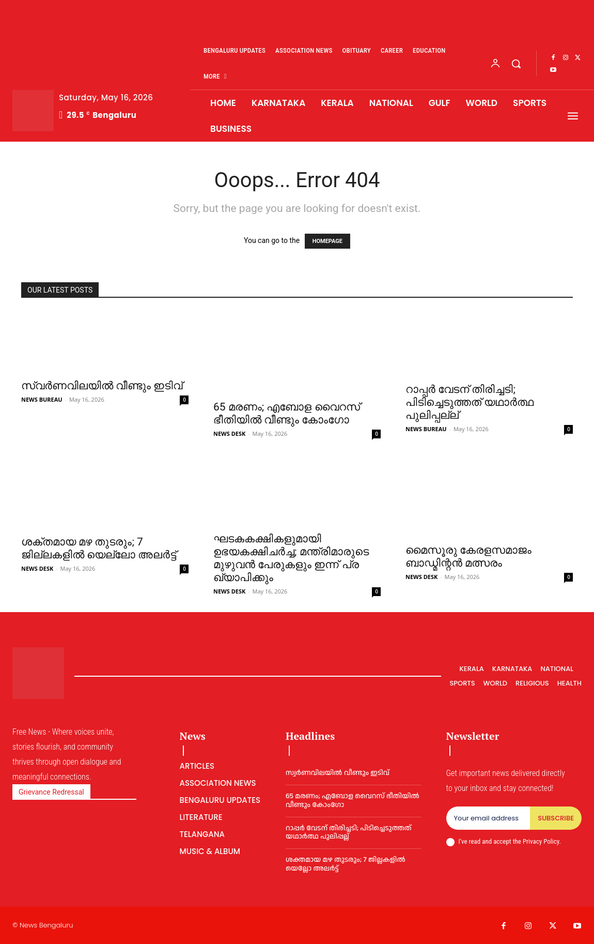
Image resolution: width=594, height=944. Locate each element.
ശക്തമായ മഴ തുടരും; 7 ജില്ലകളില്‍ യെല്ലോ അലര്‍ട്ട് (98, 548)
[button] (516, 63)
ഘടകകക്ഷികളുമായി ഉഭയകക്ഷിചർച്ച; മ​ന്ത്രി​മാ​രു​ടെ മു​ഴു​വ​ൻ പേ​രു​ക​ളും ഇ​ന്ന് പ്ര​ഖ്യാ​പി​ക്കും (291, 558)
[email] (488, 818)
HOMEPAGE (327, 241)
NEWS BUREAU (41, 399)
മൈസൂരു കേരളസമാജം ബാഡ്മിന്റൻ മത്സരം (468, 556)
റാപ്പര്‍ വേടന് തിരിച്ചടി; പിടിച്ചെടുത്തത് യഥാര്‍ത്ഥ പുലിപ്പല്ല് (469, 402)
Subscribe (556, 818)
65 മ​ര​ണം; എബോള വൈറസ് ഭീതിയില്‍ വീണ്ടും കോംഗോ (286, 413)
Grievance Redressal (51, 792)
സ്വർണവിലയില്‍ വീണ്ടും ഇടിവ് (101, 385)
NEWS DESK (229, 433)
